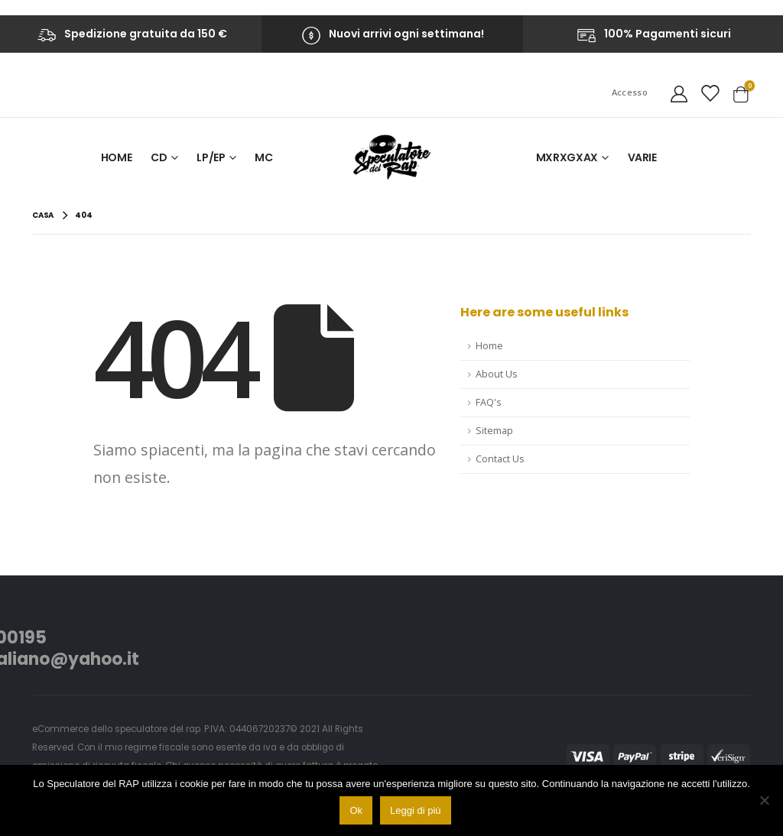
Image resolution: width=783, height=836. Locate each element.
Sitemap (494, 430)
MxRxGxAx (567, 157)
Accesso (630, 92)
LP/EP (211, 157)
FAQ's (489, 402)
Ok (355, 810)
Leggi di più (415, 810)
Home (116, 157)
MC (263, 157)
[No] (764, 800)
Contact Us (500, 458)
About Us (497, 374)
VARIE (642, 157)
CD (159, 157)
